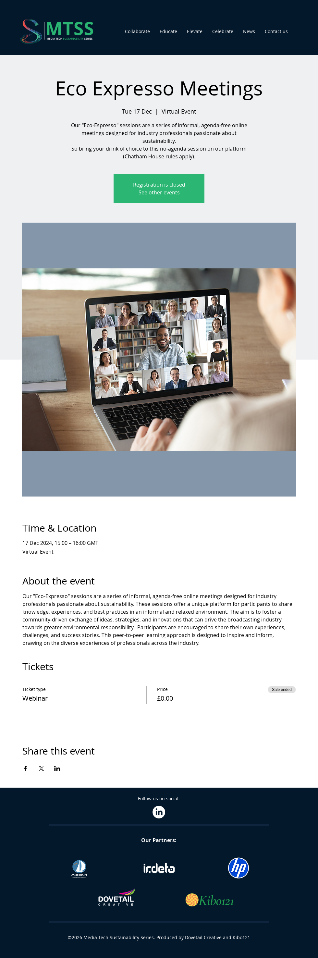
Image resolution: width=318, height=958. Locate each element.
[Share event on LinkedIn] (57, 768)
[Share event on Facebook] (25, 768)
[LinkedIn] (159, 812)
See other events (159, 192)
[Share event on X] (41, 768)
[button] (137, 31)
